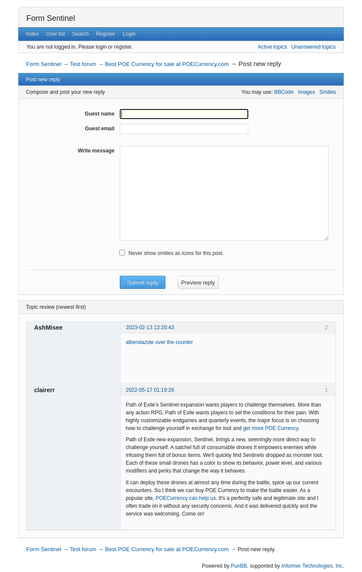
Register (105, 34)
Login (129, 34)
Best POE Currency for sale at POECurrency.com (167, 64)
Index (32, 34)
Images (306, 92)
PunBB (239, 566)
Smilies (327, 92)
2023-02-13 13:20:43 (150, 327)
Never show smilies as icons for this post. (176, 253)
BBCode (284, 92)
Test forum (83, 64)
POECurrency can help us (185, 498)
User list (55, 34)
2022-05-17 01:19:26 (150, 390)
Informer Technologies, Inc (311, 566)
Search (80, 34)
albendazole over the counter (159, 342)
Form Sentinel (50, 18)
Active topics (272, 47)
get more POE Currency (270, 428)
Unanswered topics (313, 47)
